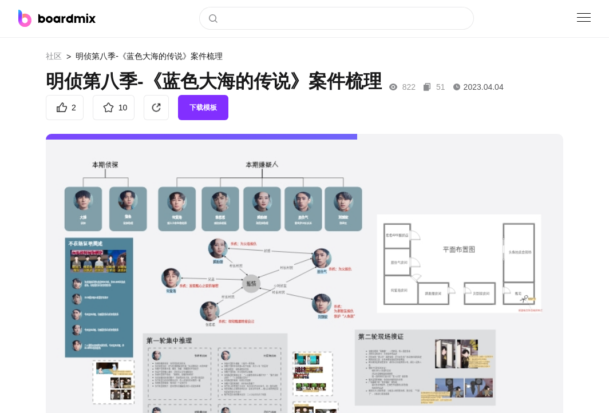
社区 (54, 56)
